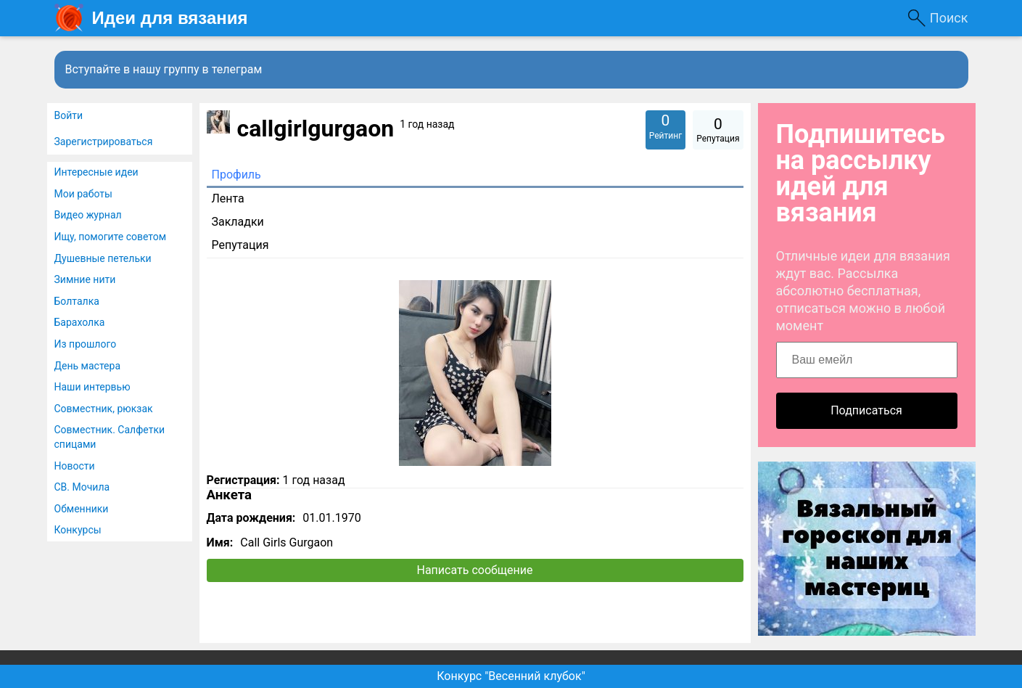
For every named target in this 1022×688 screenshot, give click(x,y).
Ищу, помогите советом (110, 236)
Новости (74, 466)
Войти (68, 115)
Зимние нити (85, 279)
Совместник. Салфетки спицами (109, 437)
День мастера (87, 366)
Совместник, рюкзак (103, 408)
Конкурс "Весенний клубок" (511, 676)
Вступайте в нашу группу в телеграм (164, 69)
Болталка (76, 301)
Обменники (81, 509)
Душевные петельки (103, 258)
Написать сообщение (475, 570)
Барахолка (79, 322)
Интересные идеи (96, 172)
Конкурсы (78, 530)
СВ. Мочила (82, 487)
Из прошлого (85, 344)
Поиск (949, 17)
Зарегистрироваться (103, 141)
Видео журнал (88, 215)
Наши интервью (92, 387)
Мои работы (83, 194)
